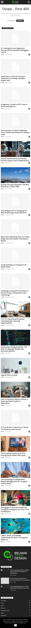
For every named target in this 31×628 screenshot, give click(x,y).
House (2, 613)
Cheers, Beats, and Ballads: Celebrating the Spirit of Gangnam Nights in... (14, 537)
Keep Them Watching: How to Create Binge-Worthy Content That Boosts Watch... (15, 239)
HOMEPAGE (20, 20)
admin (2, 54)
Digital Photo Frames (9, 375)
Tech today (3, 600)
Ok (15, 625)
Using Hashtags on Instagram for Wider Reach (14, 266)
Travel (2, 603)
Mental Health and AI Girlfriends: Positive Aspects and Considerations (15, 160)
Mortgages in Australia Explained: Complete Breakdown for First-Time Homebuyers (15, 509)
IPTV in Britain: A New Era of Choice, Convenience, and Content (15, 428)
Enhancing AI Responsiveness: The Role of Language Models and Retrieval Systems (14, 349)
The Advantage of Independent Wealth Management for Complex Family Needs (14, 481)
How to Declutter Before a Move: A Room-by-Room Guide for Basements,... (14, 401)
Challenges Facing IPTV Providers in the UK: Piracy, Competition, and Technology (14, 293)
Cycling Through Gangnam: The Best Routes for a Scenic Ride (15, 186)
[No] (29, 623)
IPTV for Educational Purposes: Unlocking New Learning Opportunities (13, 321)
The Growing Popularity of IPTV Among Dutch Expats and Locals (13, 454)
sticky (2, 605)
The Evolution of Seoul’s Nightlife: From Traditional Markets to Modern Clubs (15, 132)
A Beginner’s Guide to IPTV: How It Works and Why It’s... (14, 105)
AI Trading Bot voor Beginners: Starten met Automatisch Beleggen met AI (15, 50)
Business (3, 608)
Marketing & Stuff (5, 610)
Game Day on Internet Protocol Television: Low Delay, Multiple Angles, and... (13, 78)
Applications (4, 615)
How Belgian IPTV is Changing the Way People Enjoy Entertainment (14, 212)
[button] (28, 2)
